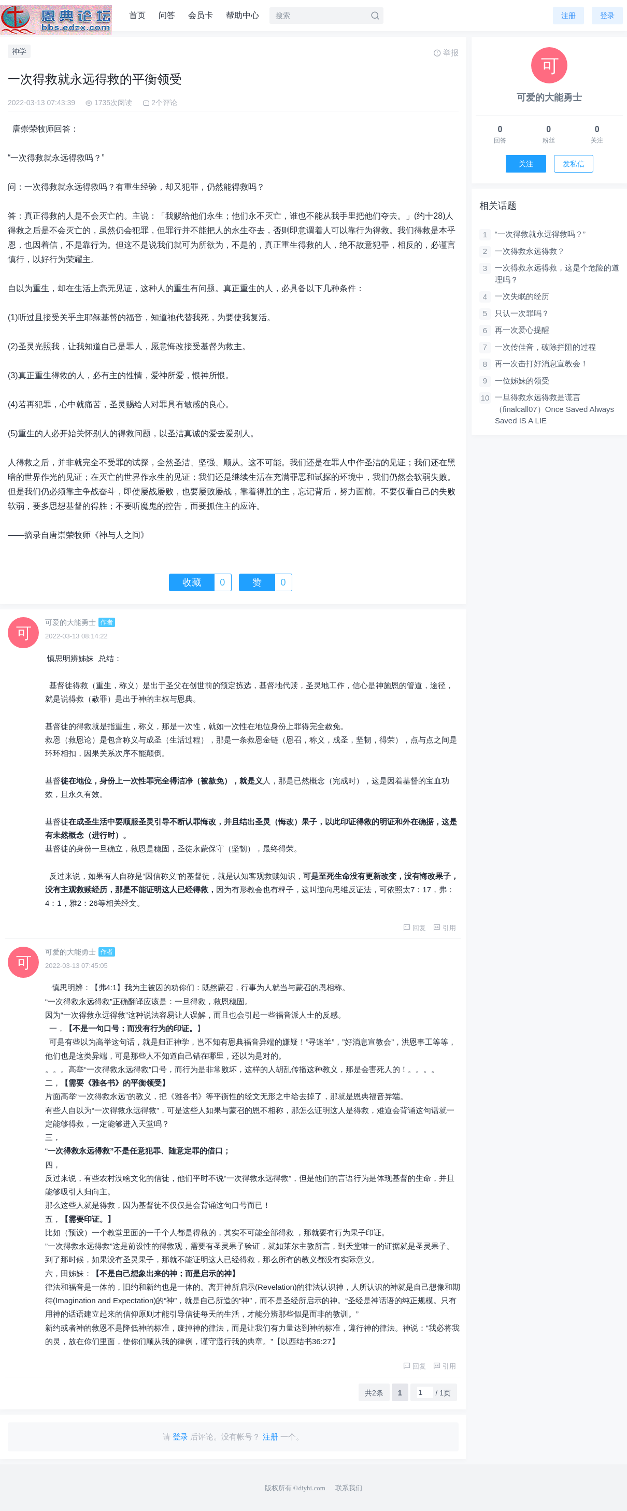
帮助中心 (242, 15)
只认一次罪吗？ (522, 313)
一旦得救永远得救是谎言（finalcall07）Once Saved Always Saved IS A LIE (554, 409)
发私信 (574, 164)
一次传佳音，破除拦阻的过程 (545, 347)
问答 (167, 15)
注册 (568, 15)
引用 (444, 928)
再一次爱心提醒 (522, 329)
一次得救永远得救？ (530, 251)
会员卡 (200, 15)
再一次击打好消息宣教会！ (541, 363)
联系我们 (348, 1488)
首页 (137, 15)
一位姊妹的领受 (522, 380)
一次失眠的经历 (522, 296)
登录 (607, 15)
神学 (19, 51)
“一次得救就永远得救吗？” (540, 234)
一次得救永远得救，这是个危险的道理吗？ (557, 273)
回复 (414, 928)
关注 (526, 164)
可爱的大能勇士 (70, 622)
